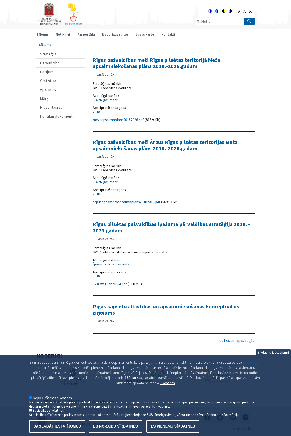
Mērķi (44, 98)
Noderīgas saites (115, 34)
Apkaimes (48, 89)
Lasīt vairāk (107, 76)
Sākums (42, 34)
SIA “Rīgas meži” (106, 100)
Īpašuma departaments (111, 264)
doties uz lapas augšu (237, 340)
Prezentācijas (51, 107)
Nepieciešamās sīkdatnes (52, 404)
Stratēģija (48, 54)
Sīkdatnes (167, 389)
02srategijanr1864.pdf (110, 284)
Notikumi (63, 34)
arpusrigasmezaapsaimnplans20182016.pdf (126, 201)
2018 (96, 111)
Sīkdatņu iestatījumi (273, 358)
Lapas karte (145, 34)
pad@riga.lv (252, 368)
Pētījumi (47, 71)
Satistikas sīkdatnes (48, 416)
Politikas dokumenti (56, 116)
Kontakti (168, 34)
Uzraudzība (49, 63)
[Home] (59, 23)
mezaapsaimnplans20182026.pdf (118, 119)
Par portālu (86, 34)
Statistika (48, 80)
